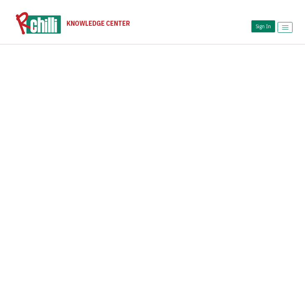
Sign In (263, 26)
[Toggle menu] (285, 27)
